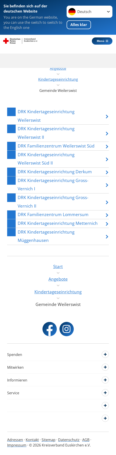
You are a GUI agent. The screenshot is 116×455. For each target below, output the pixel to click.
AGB (85, 439)
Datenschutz (69, 439)
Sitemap (48, 439)
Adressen (15, 439)
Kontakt (32, 439)
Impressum (16, 445)
